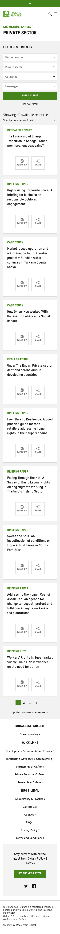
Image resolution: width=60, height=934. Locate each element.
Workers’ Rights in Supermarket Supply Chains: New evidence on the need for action (30, 662)
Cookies (29, 814)
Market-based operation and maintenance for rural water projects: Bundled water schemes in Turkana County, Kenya (27, 258)
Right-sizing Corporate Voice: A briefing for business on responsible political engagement (29, 197)
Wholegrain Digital (26, 924)
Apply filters (30, 96)
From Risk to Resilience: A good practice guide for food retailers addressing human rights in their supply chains (30, 427)
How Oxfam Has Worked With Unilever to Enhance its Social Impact (28, 316)
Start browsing (29, 734)
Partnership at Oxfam (29, 766)
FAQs (29, 822)
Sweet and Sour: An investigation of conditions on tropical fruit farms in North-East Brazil (29, 543)
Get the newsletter (30, 873)
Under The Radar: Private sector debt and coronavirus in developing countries (29, 370)
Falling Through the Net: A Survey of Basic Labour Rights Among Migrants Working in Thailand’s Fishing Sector (28, 485)
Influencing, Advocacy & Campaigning (29, 758)
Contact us (29, 806)
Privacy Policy (29, 830)
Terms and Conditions (29, 837)
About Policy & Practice (29, 799)
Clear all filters (30, 104)
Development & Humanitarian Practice (29, 751)
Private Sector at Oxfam (29, 774)
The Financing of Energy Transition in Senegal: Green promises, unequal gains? (27, 141)
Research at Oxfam (29, 782)
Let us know (41, 712)
